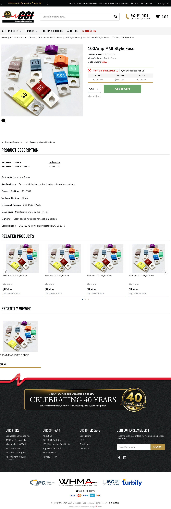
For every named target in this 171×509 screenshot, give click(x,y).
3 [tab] (88, 299)
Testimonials (49, 453)
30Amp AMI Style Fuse (15, 275)
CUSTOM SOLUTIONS (52, 31)
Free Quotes (163, 3)
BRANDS (31, 31)
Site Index (85, 444)
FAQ (82, 440)
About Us (47, 436)
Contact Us (85, 436)
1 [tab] (82, 299)
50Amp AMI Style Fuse (99, 275)
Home (4, 38)
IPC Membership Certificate (56, 444)
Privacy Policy (50, 457)
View (104, 62)
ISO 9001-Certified (52, 440)
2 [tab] (85, 299)
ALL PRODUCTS (11, 31)
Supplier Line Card (52, 449)
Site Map (115, 503)
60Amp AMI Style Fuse (141, 275)
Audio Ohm (54, 162)
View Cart (85, 449)
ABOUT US (72, 31)
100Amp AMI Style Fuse (14, 355)
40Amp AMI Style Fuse (57, 275)
